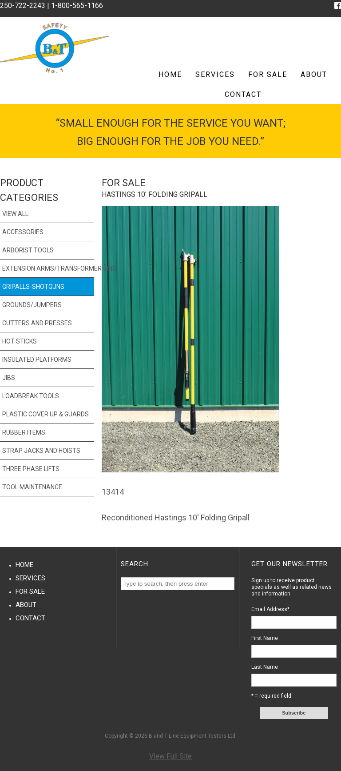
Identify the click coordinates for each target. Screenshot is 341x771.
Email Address (270, 609)
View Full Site (170, 756)
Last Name (264, 667)
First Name (264, 638)
